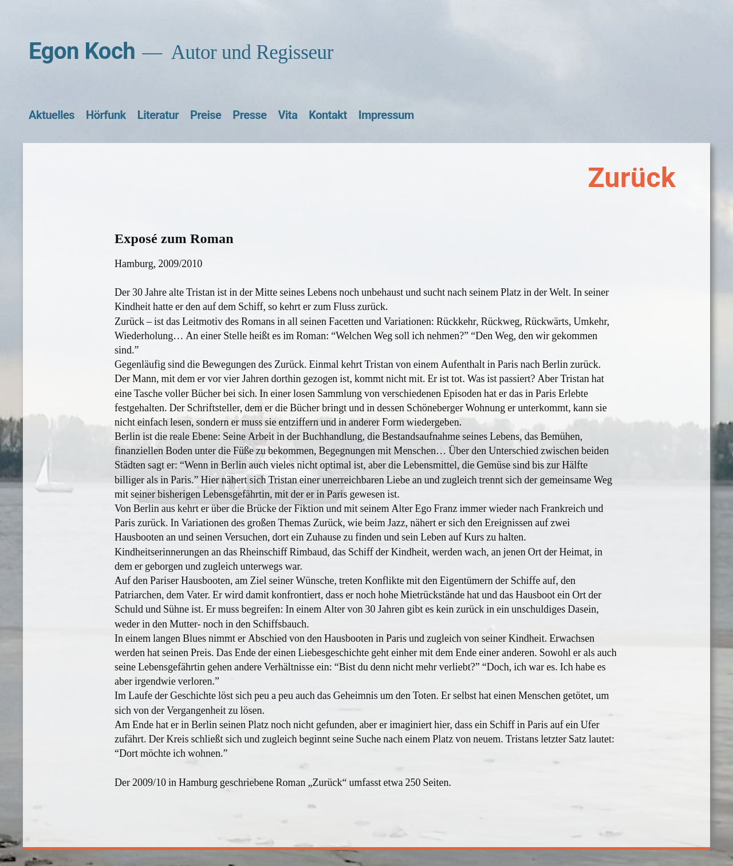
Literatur (158, 115)
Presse (249, 115)
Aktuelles (51, 115)
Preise (205, 115)
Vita (288, 115)
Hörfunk (106, 115)
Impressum (386, 115)
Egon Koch (82, 51)
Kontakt (327, 115)
